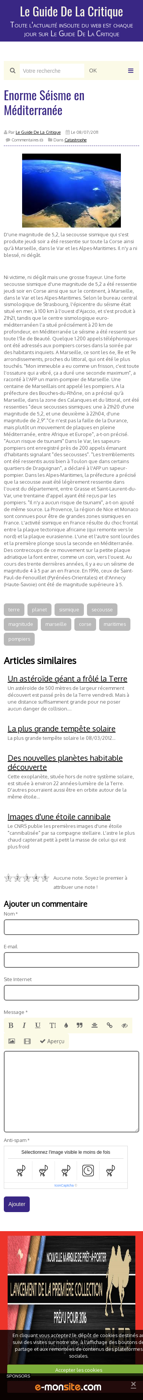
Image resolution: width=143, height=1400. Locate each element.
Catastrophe (75, 140)
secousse (102, 609)
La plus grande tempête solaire (62, 728)
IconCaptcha (64, 1185)
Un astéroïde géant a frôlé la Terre (67, 678)
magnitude (20, 624)
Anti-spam (15, 1140)
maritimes (115, 624)
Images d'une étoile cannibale (59, 816)
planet (39, 609)
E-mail (11, 946)
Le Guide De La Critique (71, 11)
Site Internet (18, 979)
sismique (69, 609)
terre (14, 609)
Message (14, 1012)
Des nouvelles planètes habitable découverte (65, 762)
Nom (9, 914)
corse (85, 624)
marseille (56, 624)
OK (93, 70)
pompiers (19, 639)
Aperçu (52, 1041)
